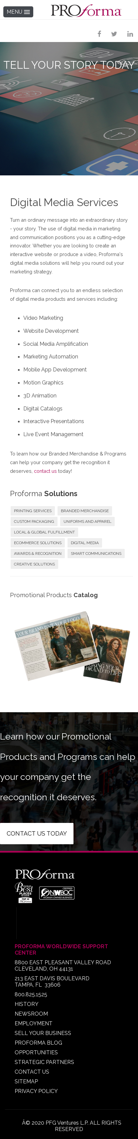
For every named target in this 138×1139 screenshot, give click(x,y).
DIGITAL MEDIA (85, 542)
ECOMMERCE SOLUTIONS (38, 542)
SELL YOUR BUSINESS (43, 1033)
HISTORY (27, 1004)
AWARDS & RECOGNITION (38, 553)
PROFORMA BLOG (38, 1043)
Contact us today (37, 833)
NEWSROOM (31, 1014)
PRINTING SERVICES (33, 510)
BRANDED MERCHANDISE (85, 510)
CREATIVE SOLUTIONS (34, 564)
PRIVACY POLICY (36, 1091)
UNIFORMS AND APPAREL (87, 521)
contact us (45, 471)
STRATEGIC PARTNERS (44, 1062)
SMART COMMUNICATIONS (96, 553)
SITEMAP (26, 1081)
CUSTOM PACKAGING (34, 521)
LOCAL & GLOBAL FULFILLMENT (44, 532)
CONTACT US (32, 1072)
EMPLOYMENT (34, 1023)
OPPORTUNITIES (36, 1052)
